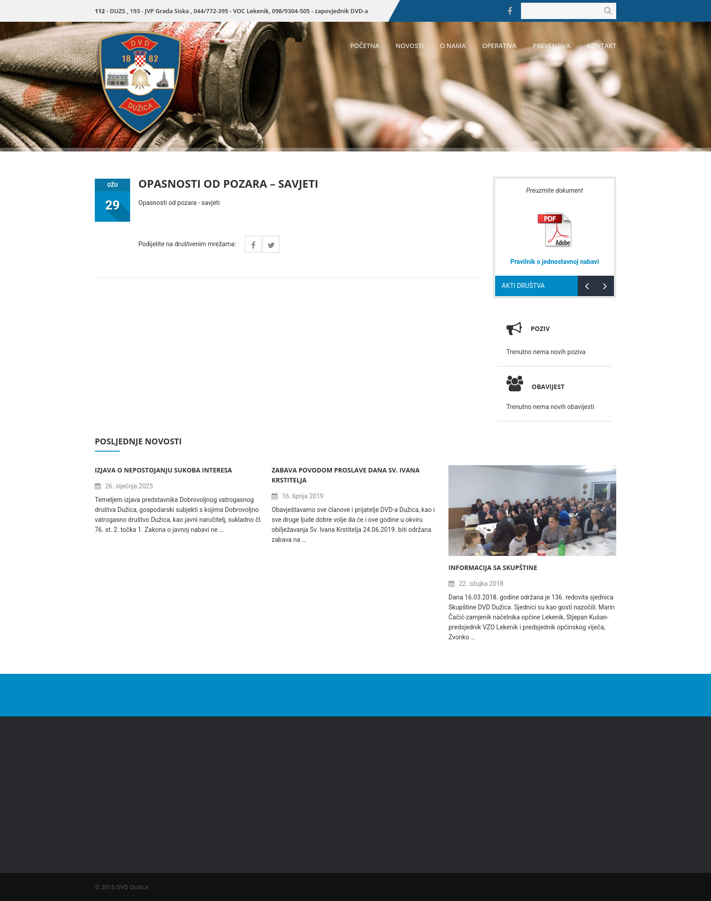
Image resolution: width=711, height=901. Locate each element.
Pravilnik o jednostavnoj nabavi (554, 261)
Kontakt (601, 45)
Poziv (540, 328)
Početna (364, 45)
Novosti (410, 45)
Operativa (499, 45)
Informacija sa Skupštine (492, 567)
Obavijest (535, 386)
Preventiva (551, 45)
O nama (453, 45)
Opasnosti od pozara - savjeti (179, 202)
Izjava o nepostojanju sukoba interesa (163, 470)
